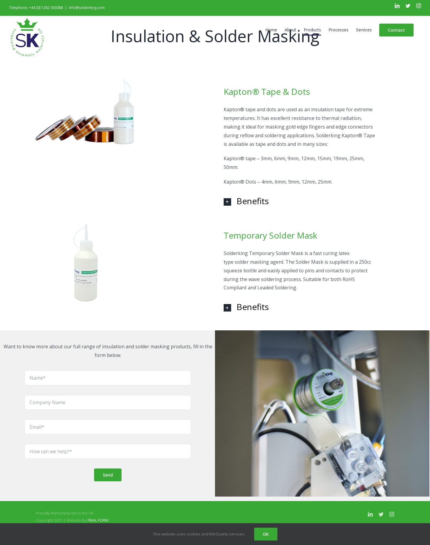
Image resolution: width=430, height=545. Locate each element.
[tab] (301, 201)
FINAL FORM (97, 520)
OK (266, 534)
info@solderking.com (87, 7)
